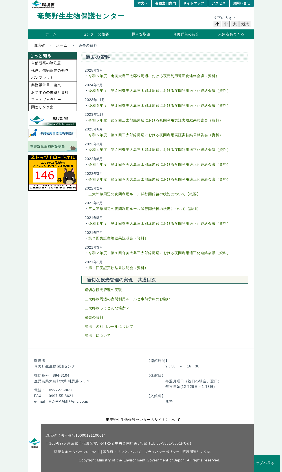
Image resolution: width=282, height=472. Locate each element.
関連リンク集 (42, 107)
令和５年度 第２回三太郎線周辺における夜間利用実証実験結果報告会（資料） (155, 120)
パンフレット (42, 78)
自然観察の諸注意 (46, 63)
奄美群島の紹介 (186, 34)
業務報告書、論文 (46, 85)
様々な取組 (141, 34)
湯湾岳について (98, 335)
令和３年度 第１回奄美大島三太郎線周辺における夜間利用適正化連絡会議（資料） (159, 223)
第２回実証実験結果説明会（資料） (118, 238)
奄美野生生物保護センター (81, 16)
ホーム (51, 34)
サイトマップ (193, 3)
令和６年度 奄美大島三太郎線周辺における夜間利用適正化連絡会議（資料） (153, 76)
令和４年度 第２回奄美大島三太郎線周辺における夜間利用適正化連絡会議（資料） (159, 150)
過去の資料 (94, 317)
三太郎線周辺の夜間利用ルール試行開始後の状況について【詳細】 (144, 209)
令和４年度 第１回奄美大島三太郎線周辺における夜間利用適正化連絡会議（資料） (159, 164)
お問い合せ (241, 3)
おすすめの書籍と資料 (50, 92)
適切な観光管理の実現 (103, 290)
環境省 (39, 45)
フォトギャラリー (46, 99)
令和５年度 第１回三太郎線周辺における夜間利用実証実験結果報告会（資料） (155, 135)
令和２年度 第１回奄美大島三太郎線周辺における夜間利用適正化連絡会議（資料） (159, 253)
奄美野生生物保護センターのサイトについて (143, 419)
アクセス (219, 3)
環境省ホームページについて (77, 452)
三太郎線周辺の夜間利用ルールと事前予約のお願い (128, 299)
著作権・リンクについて (122, 452)
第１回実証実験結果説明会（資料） (118, 268)
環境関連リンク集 (197, 452)
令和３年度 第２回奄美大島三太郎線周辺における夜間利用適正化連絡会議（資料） (159, 179)
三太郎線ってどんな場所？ (107, 308)
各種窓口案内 (165, 3)
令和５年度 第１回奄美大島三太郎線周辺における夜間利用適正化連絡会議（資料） (159, 105)
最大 (245, 24)
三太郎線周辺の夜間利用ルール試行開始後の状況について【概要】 (144, 194)
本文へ (142, 3)
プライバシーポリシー (162, 452)
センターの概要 (96, 34)
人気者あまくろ (231, 34)
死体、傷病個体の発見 (50, 70)
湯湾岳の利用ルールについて (109, 326)
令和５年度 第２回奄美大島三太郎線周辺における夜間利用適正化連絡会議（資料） (159, 90)
